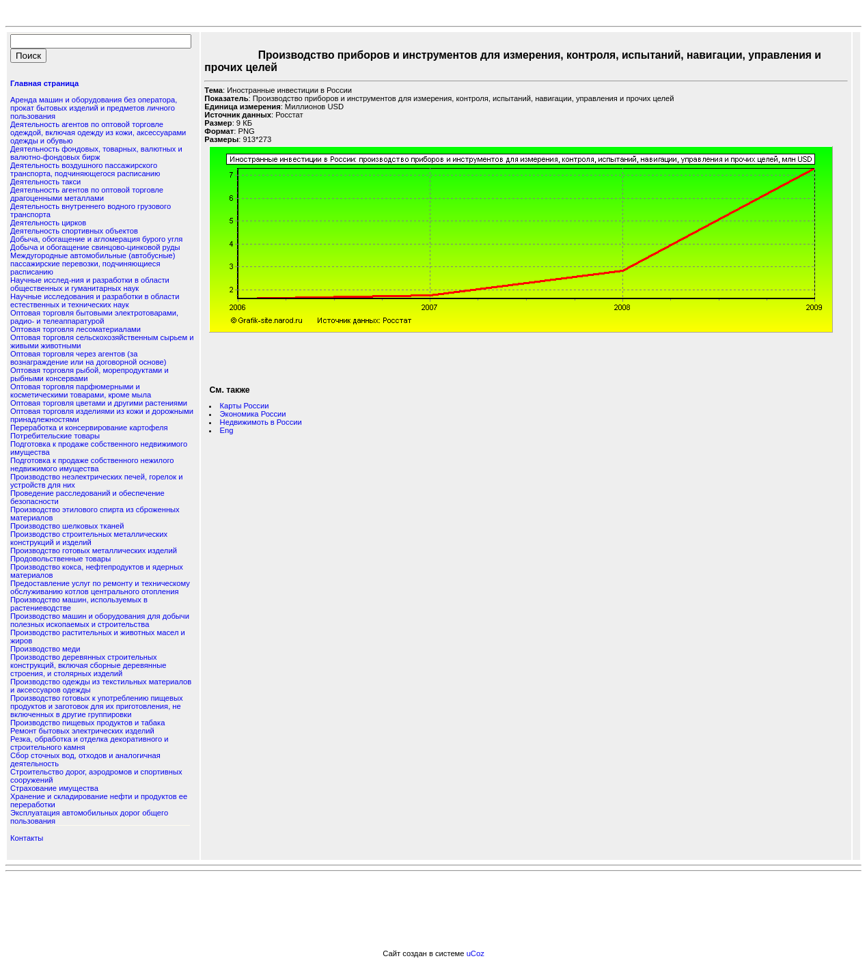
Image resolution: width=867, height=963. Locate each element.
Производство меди (45, 649)
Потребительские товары (55, 436)
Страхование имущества (54, 788)
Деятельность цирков (48, 223)
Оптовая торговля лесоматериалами (75, 329)
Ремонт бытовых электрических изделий (82, 731)
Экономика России (253, 414)
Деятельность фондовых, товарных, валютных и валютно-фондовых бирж (96, 153)
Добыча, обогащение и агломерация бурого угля (96, 239)
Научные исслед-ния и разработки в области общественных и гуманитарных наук (89, 284)
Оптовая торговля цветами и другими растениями (98, 403)
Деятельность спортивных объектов (74, 231)
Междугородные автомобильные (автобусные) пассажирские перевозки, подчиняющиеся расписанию (92, 263)
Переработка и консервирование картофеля (89, 427)
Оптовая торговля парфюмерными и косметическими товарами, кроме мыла (80, 390)
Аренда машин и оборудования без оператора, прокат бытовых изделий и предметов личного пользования (93, 108)
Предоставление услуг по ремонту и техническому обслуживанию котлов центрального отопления (100, 587)
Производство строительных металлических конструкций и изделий (88, 538)
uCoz (475, 953)
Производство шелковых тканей (67, 526)
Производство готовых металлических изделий (93, 550)
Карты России (244, 406)
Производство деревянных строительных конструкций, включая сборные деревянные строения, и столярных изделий (88, 665)
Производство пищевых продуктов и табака (87, 722)
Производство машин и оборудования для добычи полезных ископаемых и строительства (99, 620)
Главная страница (44, 83)
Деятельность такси (45, 182)
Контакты (26, 838)
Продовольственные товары (60, 559)
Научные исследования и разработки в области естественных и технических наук (94, 300)
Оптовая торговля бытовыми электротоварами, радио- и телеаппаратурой (94, 317)
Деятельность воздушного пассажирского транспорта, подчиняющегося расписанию (85, 169)
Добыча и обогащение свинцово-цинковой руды (95, 247)
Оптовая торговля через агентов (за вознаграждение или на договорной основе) (88, 358)
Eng (227, 430)
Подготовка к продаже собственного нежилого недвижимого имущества (92, 464)
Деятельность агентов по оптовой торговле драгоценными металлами (86, 194)
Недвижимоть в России (261, 422)
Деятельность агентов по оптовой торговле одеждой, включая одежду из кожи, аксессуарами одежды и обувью (98, 132)
